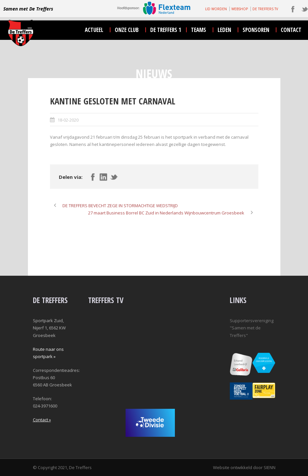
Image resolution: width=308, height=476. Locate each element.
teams (198, 30)
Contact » (42, 420)
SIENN (269, 467)
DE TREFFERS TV (265, 9)
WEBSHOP (239, 9)
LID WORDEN (216, 9)
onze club (127, 30)
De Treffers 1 (165, 30)
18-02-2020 (68, 120)
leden (224, 30)
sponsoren (256, 30)
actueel (94, 30)
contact (291, 30)
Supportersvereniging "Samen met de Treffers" (251, 328)
